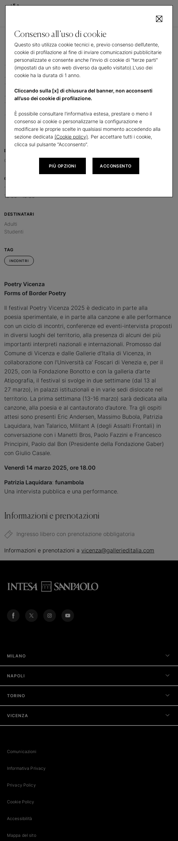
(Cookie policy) (71, 137)
